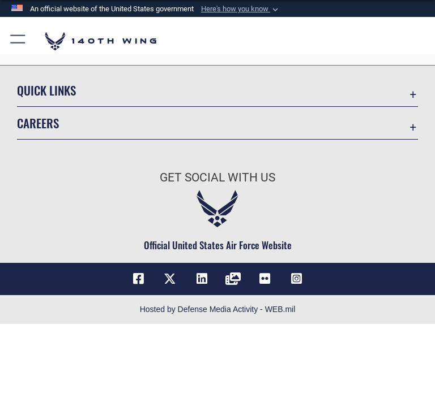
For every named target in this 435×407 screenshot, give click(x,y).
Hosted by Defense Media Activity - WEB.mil (218, 309)
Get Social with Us (217, 177)
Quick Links (46, 90)
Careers (38, 123)
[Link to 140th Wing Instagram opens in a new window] (296, 278)
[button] (240, 9)
